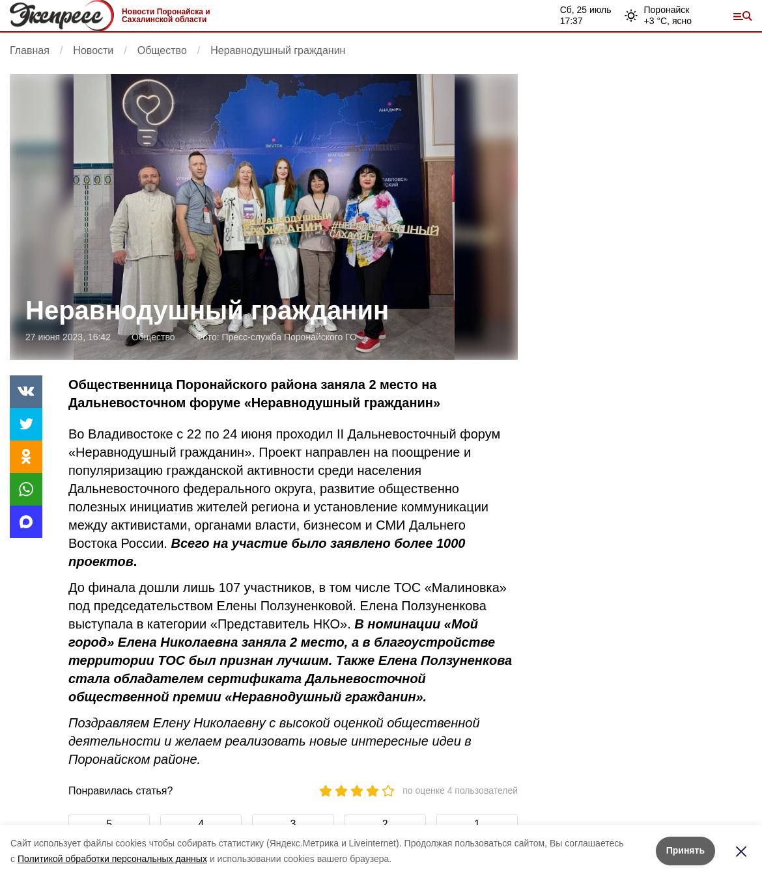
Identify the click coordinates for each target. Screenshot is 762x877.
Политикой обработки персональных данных (112, 859)
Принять (685, 850)
